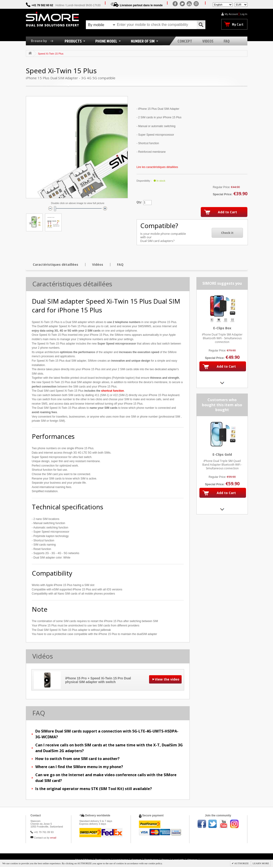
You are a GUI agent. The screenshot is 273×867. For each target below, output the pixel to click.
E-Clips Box (222, 328)
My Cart (237, 24)
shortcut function (112, 390)
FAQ (120, 264)
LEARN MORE (261, 863)
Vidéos (97, 264)
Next (222, 383)
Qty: (139, 202)
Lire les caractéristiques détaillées (157, 167)
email (53, 837)
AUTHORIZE (241, 863)
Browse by (44, 40)
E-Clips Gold (222, 454)
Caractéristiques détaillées (55, 264)
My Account (231, 14)
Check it (227, 233)
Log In (243, 14)
